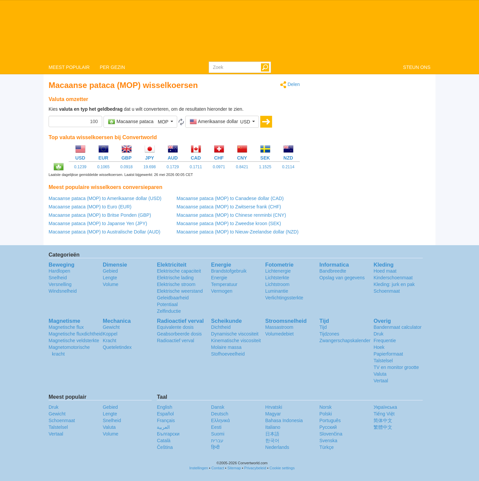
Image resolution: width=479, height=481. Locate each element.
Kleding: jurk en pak (394, 284)
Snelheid (58, 277)
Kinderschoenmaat (393, 277)
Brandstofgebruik (229, 271)
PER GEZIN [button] (112, 67)
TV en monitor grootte (396, 367)
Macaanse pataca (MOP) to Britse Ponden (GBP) (100, 215)
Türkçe (326, 447)
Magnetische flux (66, 327)
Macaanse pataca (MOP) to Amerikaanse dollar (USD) (105, 198)
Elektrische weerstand (180, 291)
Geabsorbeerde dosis (179, 333)
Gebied (110, 271)
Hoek (379, 347)
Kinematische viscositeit (236, 340)
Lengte (110, 277)
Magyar (273, 413)
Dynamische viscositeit (235, 333)
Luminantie (276, 291)
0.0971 (219, 167)
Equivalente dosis (175, 327)
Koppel (110, 333)
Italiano (272, 427)
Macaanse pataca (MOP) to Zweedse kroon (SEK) (229, 223)
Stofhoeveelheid (228, 354)
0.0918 (126, 167)
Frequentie (384, 340)
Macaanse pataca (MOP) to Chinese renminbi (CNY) (231, 215)
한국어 (272, 440)
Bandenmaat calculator (397, 327)
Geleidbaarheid (173, 297)
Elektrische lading (175, 277)
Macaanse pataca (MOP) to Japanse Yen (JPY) (98, 223)
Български (168, 434)
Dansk (217, 407)
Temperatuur (224, 284)
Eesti (216, 427)
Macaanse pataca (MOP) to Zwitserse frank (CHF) (229, 206)
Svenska (328, 440)
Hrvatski (273, 407)
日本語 (272, 434)
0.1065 (103, 167)
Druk (378, 333)
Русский (328, 427)
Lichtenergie (278, 271)
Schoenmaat (386, 291)
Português (330, 420)
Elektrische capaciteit (179, 271)
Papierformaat (388, 354)
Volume (111, 284)
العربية (163, 427)
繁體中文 (382, 427)
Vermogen (221, 291)
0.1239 (80, 167)
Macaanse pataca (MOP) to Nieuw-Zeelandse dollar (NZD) (237, 231)
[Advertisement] (370, 128)
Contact (217, 468)
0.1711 (196, 167)
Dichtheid (220, 327)
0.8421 (242, 167)
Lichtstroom (277, 284)
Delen (290, 84)
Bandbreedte (332, 271)
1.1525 (265, 167)
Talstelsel (383, 360)
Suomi (217, 434)
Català (163, 440)
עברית (217, 440)
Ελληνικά (220, 420)
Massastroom (279, 327)
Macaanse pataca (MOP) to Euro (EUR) (90, 206)
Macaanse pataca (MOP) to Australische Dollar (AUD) (104, 231)
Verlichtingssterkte (284, 297)
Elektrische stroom (176, 284)
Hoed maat (384, 271)
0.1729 (172, 167)
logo (239, 30)
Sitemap (234, 468)
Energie (219, 277)
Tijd (323, 327)
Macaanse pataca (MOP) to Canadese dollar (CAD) (230, 198)
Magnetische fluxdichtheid (75, 333)
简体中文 (382, 420)
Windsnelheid (63, 291)
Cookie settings (282, 468)
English (164, 407)
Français (166, 420)
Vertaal (380, 380)
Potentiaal (167, 304)
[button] (140, 122)
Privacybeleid (255, 468)
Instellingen (198, 468)
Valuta (380, 374)
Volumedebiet (279, 333)
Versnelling (60, 284)
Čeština (165, 447)
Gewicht (111, 327)
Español (165, 413)
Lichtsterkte (277, 277)
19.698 (149, 167)
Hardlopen (59, 271)
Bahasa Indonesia (284, 420)
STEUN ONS (416, 67)
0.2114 (288, 167)
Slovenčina (330, 434)
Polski (325, 413)
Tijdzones (329, 333)
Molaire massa (226, 347)
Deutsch (219, 413)
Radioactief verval (175, 340)
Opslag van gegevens (341, 277)
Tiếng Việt (384, 413)
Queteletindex (117, 347)
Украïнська (385, 407)
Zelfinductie (169, 311)
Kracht (109, 340)
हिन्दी (215, 447)
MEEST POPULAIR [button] (69, 67)
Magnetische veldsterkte (74, 340)
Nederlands (277, 447)
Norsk (325, 407)
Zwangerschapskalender (344, 340)
